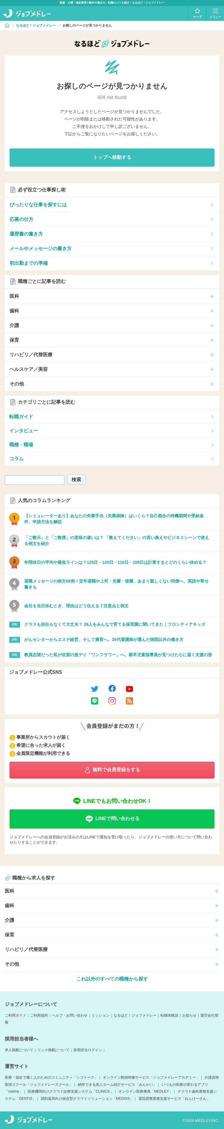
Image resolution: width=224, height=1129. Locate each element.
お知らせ (189, 1015)
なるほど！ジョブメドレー (135, 1015)
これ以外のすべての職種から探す (112, 978)
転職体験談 (169, 1015)
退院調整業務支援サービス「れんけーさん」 (174, 1099)
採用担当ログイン (87, 1050)
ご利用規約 (39, 1015)
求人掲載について (19, 1050)
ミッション (100, 1015)
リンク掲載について (53, 1050)
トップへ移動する (112, 157)
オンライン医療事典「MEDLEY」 (145, 1091)
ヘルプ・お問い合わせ (70, 1015)
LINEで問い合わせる (112, 819)
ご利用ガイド (15, 1015)
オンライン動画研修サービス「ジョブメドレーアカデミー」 (151, 1077)
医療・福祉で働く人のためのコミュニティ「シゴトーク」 (51, 1077)
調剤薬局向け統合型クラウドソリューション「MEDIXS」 (87, 1099)
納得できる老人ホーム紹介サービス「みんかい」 (117, 1084)
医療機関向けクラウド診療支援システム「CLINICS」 (70, 1091)
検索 (76, 479)
